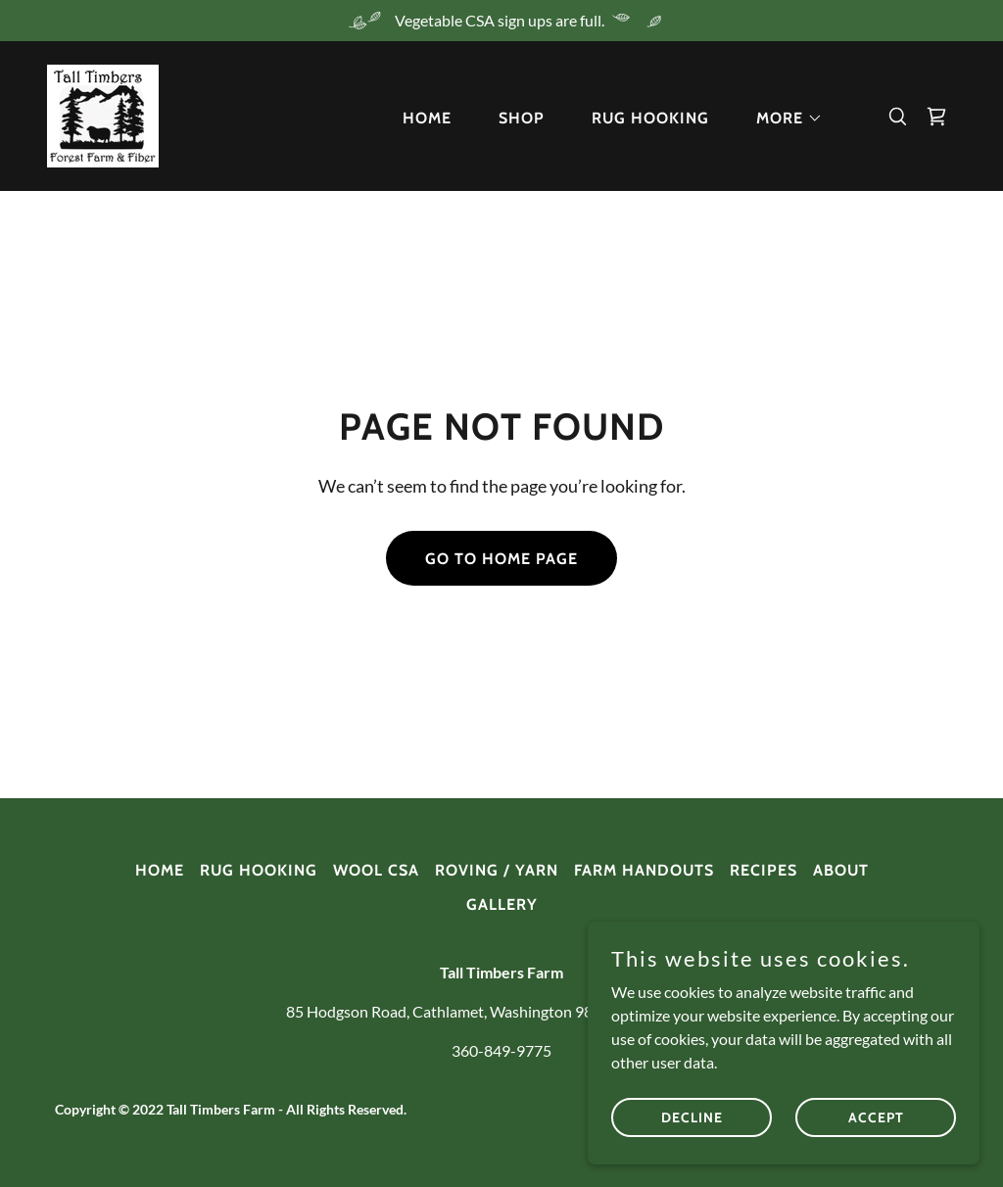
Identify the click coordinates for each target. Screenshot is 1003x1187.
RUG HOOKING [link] (650, 118)
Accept (876, 1144)
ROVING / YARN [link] (496, 870)
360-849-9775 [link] (501, 1050)
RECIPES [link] (763, 870)
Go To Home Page (501, 558)
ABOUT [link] (841, 870)
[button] (781, 118)
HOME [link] (427, 118)
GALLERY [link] (502, 904)
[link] (103, 114)
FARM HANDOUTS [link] (644, 870)
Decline (692, 1144)
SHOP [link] (522, 118)
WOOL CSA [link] (376, 870)
